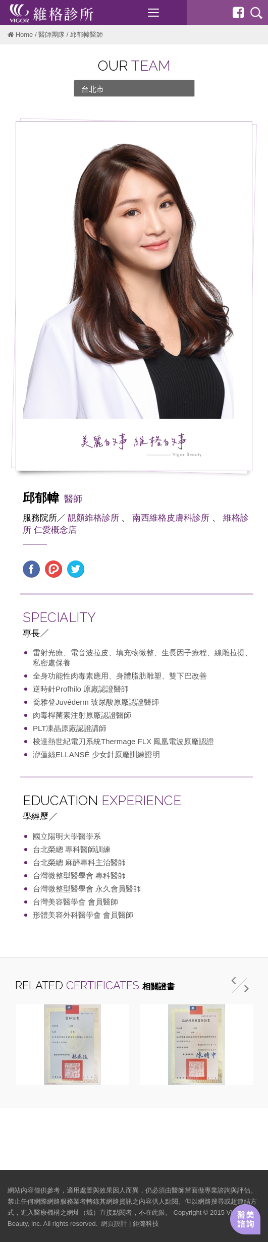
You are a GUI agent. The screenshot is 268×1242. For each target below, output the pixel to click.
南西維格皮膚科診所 (170, 518)
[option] (72, 1044)
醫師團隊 (51, 34)
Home (24, 34)
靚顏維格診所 (93, 518)
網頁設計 (114, 1223)
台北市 (92, 89)
